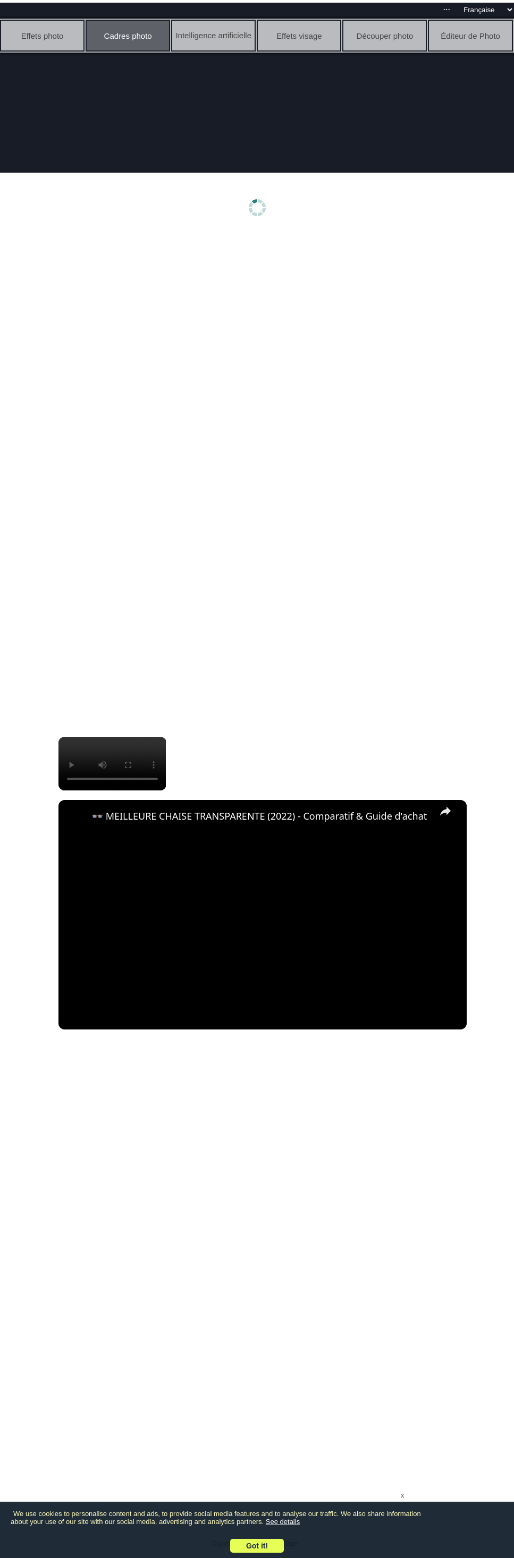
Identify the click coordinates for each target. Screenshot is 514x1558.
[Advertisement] (259, 317)
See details (283, 1522)
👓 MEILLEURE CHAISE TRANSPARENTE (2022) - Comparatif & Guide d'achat (259, 816)
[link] (75, 817)
